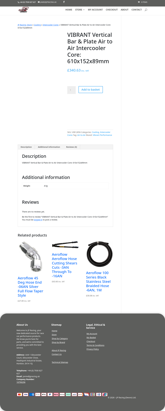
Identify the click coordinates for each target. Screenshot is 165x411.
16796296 (20, 382)
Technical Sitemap (60, 362)
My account (95, 10)
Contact (137, 10)
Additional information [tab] (49, 147)
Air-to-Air (81, 135)
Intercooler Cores (51, 25)
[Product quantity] (71, 90)
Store (78, 10)
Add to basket (91, 89)
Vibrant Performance (102, 135)
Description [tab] (26, 147)
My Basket (91, 337)
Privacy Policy (93, 349)
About (124, 10)
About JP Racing (59, 350)
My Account (92, 333)
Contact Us (57, 354)
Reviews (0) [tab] (71, 147)
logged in (38, 219)
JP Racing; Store (25, 25)
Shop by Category (60, 338)
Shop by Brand (58, 342)
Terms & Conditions (95, 345)
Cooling (37, 25)
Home (68, 10)
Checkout (112, 10)
